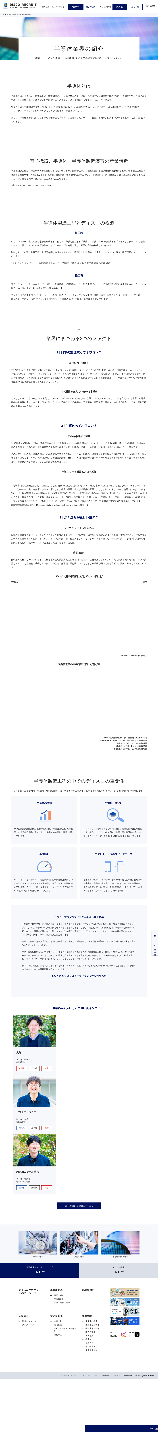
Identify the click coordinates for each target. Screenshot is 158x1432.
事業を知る (12, 14)
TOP (4, 14)
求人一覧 (135, 7)
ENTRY (75, 7)
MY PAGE (90, 7)
